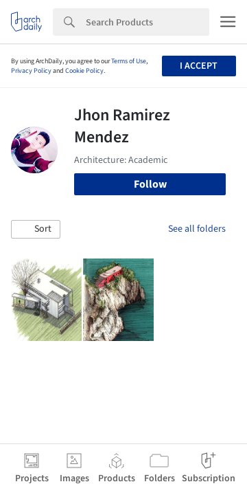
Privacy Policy (31, 71)
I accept (198, 66)
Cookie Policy (84, 71)
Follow (150, 184)
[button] (35, 229)
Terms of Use (128, 61)
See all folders (197, 229)
